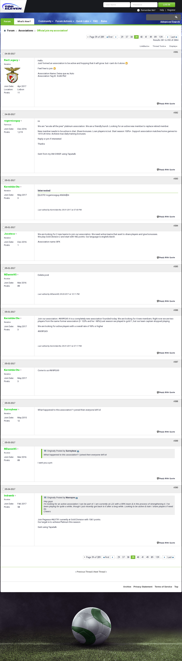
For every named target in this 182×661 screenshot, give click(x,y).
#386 (176, 310)
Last (174, 37)
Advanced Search (170, 21)
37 (127, 37)
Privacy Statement (143, 586)
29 (122, 37)
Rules (104, 21)
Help (162, 10)
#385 (176, 266)
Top (176, 586)
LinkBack (144, 46)
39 (136, 37)
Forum (7, 21)
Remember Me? (148, 10)
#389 (176, 441)
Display (172, 46)
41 (146, 37)
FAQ (95, 21)
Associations (25, 30)
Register (171, 10)
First (109, 37)
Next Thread (99, 571)
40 (141, 37)
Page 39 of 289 (97, 37)
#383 (176, 179)
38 (131, 37)
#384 (176, 226)
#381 (176, 52)
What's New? (24, 21)
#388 (176, 401)
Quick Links (82, 21)
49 (151, 37)
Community (44, 21)
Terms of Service (163, 586)
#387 (176, 362)
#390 (176, 487)
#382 (176, 113)
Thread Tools (158, 46)
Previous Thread (84, 571)
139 (161, 37)
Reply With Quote (166, 103)
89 (155, 37)
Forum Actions (64, 21)
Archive (127, 586)
